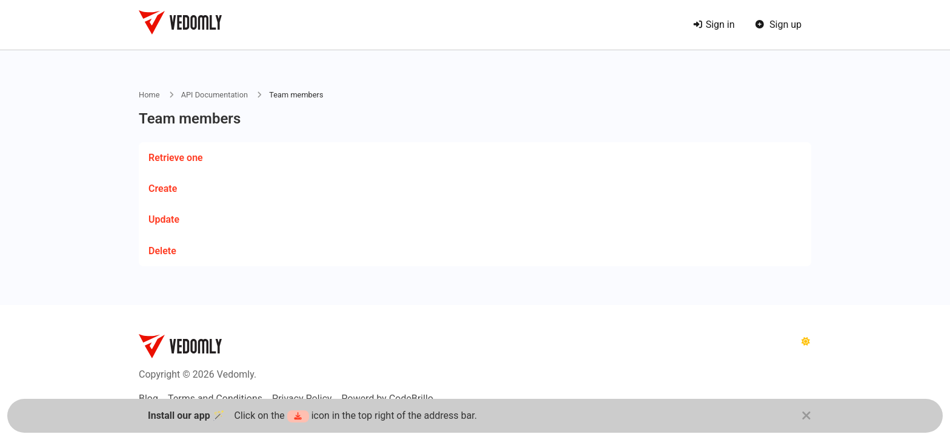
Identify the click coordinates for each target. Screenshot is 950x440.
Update (163, 219)
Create (162, 188)
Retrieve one (175, 157)
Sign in (713, 24)
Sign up (778, 24)
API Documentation (214, 94)
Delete (162, 251)
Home (149, 94)
